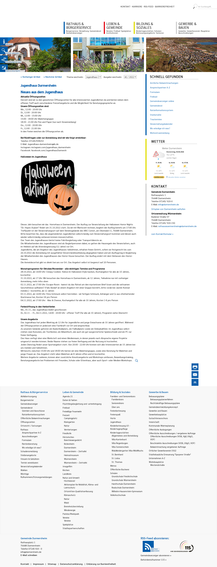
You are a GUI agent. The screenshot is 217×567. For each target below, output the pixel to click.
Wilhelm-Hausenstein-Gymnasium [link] (127, 491)
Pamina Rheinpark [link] (71, 513)
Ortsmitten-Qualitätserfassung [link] (78, 491)
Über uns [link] (116, 406)
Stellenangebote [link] (28, 455)
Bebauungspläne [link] (156, 396)
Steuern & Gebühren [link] (30, 458)
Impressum (38, 563)
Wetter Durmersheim (172, 148)
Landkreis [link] (67, 473)
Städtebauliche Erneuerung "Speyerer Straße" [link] (170, 454)
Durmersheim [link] (70, 447)
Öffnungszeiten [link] (28, 421)
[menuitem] (179, 6)
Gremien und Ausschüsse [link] (33, 410)
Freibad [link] (66, 407)
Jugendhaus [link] (115, 421)
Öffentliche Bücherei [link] (119, 469)
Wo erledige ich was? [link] (31, 447)
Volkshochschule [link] (118, 494)
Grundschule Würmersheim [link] (124, 480)
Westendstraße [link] (157, 464)
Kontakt (125, 6)
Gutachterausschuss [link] (158, 418)
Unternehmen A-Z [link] (157, 458)
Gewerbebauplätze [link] (157, 414)
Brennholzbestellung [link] (73, 506)
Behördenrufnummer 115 (153, 559)
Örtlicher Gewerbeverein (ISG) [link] (162, 450)
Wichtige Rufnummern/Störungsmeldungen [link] (36, 475)
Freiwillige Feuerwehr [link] (72, 411)
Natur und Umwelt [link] (71, 477)
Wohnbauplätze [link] (156, 461)
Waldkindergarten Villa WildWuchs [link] (127, 450)
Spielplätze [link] (68, 524)
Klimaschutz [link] (70, 494)
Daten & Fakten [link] (70, 400)
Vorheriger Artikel (30, 76)
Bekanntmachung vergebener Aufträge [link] (168, 446)
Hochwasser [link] (69, 480)
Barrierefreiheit (165, 6)
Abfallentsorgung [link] (29, 396)
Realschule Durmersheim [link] (123, 487)
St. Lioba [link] (116, 458)
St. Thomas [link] (117, 461)
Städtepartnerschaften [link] (73, 528)
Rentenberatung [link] (29, 443)
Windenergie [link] (69, 510)
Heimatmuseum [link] (71, 455)
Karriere (137, 6)
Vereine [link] (67, 520)
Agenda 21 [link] (68, 396)
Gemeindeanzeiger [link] (29, 403)
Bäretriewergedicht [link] (73, 440)
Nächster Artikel (53, 76)
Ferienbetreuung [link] (118, 410)
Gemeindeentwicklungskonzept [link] (163, 406)
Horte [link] (113, 418)
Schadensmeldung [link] (29, 451)
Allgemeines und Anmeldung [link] (125, 435)
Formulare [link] (26, 440)
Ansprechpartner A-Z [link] (31, 432)
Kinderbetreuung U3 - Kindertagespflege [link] (120, 427)
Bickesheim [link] (69, 443)
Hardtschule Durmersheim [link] (124, 483)
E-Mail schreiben (29, 555)
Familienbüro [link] (118, 399)
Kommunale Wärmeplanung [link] (162, 425)
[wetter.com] (158, 178)
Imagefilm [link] (67, 466)
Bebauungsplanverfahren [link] (161, 399)
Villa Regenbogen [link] (120, 443)
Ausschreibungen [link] (30, 436)
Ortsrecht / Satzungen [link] (31, 425)
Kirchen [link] (66, 470)
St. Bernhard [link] (117, 454)
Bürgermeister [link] (27, 400)
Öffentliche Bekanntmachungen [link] (35, 418)
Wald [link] (66, 502)
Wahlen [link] (24, 470)
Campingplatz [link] (70, 418)
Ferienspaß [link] (115, 414)
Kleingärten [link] (69, 421)
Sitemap (52, 563)
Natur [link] (66, 425)
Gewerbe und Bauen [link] (158, 410)
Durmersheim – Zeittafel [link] (75, 451)
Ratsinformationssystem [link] (33, 414)
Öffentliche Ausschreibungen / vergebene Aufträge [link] (172, 433)
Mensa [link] (113, 465)
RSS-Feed (148, 6)
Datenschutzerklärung (71, 563)
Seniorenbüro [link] (118, 403)
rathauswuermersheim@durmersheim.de (177, 226)
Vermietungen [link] (70, 429)
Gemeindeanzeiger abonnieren (155, 555)
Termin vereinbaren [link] (29, 462)
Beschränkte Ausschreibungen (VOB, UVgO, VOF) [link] (172, 443)
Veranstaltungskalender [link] (31, 466)
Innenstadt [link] (154, 421)
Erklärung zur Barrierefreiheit (101, 563)
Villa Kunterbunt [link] (119, 439)
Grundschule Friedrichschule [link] (125, 476)
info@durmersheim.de (168, 204)
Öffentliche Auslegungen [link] (160, 429)
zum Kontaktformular (161, 233)
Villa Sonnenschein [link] (120, 446)
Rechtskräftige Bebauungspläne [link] (165, 403)
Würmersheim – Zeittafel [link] (75, 462)
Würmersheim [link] (70, 458)
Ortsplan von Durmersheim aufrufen (168, 209)
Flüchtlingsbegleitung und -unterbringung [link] (82, 403)
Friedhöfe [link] (67, 433)
